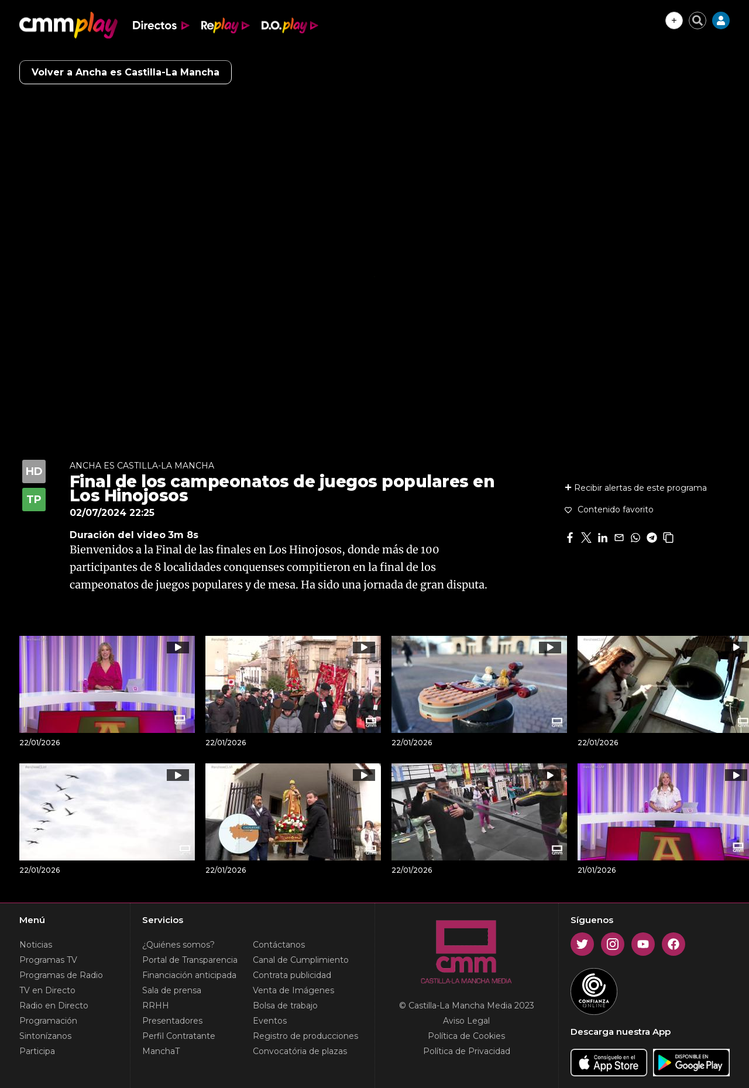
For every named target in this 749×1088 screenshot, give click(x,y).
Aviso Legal (466, 1020)
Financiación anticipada (189, 975)
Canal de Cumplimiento (301, 960)
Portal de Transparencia (190, 960)
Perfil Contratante (178, 1036)
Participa (37, 1051)
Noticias (35, 944)
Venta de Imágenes (293, 990)
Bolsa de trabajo (285, 1005)
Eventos (270, 1020)
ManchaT (161, 1051)
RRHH (155, 1005)
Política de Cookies (466, 1036)
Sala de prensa (171, 990)
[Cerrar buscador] (697, 20)
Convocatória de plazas (300, 1051)
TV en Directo (47, 990)
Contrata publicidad (292, 975)
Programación (48, 1020)
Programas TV (48, 960)
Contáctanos (279, 944)
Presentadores (172, 1020)
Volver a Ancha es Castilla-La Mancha (125, 72)
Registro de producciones (305, 1036)
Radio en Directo (53, 1005)
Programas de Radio (61, 975)
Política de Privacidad (466, 1051)
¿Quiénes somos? (178, 944)
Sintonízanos (45, 1036)
